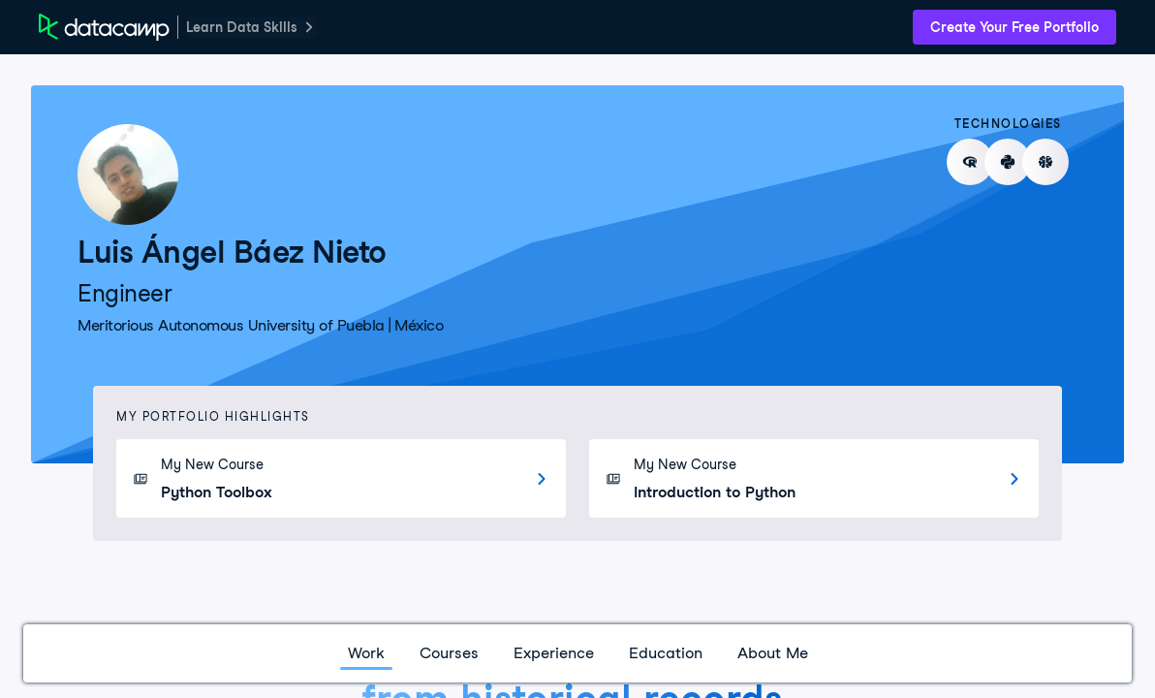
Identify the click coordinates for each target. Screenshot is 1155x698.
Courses (449, 653)
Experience (554, 653)
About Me (772, 653)
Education (665, 653)
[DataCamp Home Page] (104, 27)
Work (366, 653)
